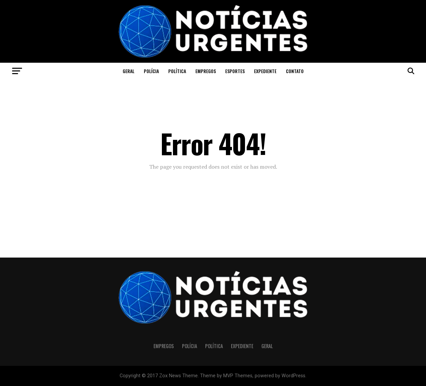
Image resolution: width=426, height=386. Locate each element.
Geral (128, 70)
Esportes (235, 70)
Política (177, 70)
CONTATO (295, 70)
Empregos (205, 70)
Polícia (151, 70)
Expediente (265, 70)
